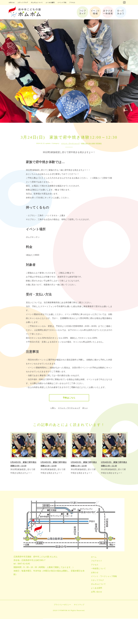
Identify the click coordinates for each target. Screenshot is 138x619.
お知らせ (94, 573)
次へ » (85, 408)
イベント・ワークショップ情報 (104, 577)
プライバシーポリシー (62, 605)
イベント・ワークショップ (70, 143)
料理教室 (99, 143)
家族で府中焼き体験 (88, 143)
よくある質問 (96, 588)
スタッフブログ (97, 580)
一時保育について (98, 569)
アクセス (94, 565)
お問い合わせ (96, 592)
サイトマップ (79, 605)
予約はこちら (69, 398)
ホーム (93, 557)
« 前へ (53, 408)
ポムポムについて (98, 584)
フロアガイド (96, 561)
